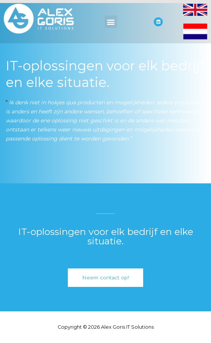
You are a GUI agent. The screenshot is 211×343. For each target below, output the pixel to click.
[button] (111, 21)
